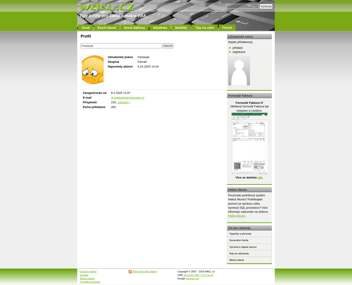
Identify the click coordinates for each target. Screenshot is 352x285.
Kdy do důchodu (239, 253)
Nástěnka (160, 27)
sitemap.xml (192, 278)
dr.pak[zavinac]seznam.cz (127, 97)
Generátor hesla (238, 240)
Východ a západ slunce (243, 247)
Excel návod (107, 27)
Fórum (227, 27)
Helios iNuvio (236, 215)
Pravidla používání (90, 281)
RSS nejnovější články (143, 271)
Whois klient (236, 260)
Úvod (86, 27)
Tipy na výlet (204, 27)
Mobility (181, 27)
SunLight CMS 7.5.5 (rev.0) (198, 275)
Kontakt (84, 275)
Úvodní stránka (88, 271)
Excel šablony (134, 27)
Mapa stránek (87, 278)
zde (259, 177)
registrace (239, 52)
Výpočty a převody (240, 233)
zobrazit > (123, 102)
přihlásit (238, 48)
